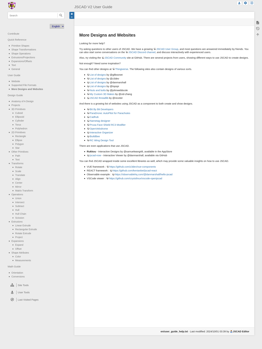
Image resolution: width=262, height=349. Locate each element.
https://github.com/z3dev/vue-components (132, 166)
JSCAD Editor (241, 331)
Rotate (18, 167)
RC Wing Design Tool (102, 140)
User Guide (14, 75)
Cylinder (19, 120)
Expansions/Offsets (22, 61)
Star (17, 148)
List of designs (98, 74)
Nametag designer (100, 120)
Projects (16, 105)
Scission (19, 217)
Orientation (17, 272)
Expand (19, 245)
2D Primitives (19, 132)
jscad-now (95, 155)
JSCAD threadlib (99, 97)
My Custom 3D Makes (102, 94)
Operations (17, 194)
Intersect (19, 202)
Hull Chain (20, 213)
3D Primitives (19, 109)
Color (18, 256)
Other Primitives (20, 151)
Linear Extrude (23, 225)
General (16, 69)
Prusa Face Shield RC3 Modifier (108, 124)
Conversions (18, 276)
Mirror (18, 186)
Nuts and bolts (98, 90)
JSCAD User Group (167, 49)
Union (18, 198)
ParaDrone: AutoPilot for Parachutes (110, 113)
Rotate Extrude (23, 233)
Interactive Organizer (101, 132)
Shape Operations (21, 53)
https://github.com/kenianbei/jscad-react (135, 170)
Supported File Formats (24, 85)
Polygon (19, 144)
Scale (18, 171)
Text (14, 65)
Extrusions (17, 221)
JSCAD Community (115, 57)
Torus (18, 124)
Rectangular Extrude (26, 229)
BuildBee (95, 136)
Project (19, 237)
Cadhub (94, 116)
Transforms (18, 163)
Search (60, 15)
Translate (20, 175)
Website (16, 81)
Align (18, 179)
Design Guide (15, 95)
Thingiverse (121, 69)
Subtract (19, 206)
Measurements (23, 260)
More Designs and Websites (27, 89)
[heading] (36, 285)
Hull (17, 210)
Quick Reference (17, 39)
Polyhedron (21, 128)
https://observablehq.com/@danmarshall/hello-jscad (144, 174)
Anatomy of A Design (23, 101)
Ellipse (18, 140)
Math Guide (14, 266)
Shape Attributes (20, 252)
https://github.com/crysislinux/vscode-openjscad (135, 178)
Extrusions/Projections (23, 57)
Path (17, 155)
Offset (18, 249)
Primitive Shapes (20, 45)
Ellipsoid (19, 116)
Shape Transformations (24, 49)
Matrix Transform (24, 190)
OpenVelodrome (99, 128)
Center (18, 182)
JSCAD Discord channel (141, 52)
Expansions (18, 241)
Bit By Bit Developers (101, 109)
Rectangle (20, 136)
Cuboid (19, 113)
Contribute (13, 33)
